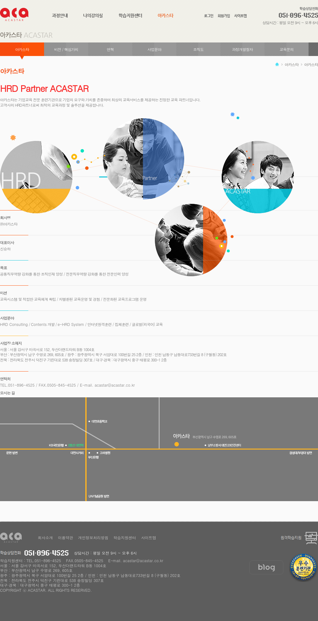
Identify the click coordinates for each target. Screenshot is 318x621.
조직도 (198, 49)
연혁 (110, 49)
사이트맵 (148, 537)
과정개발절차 (242, 49)
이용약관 (65, 537)
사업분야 (154, 49)
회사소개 (45, 537)
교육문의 (286, 49)
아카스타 (22, 49)
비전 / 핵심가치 (66, 49)
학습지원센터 (124, 537)
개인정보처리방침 (93, 537)
